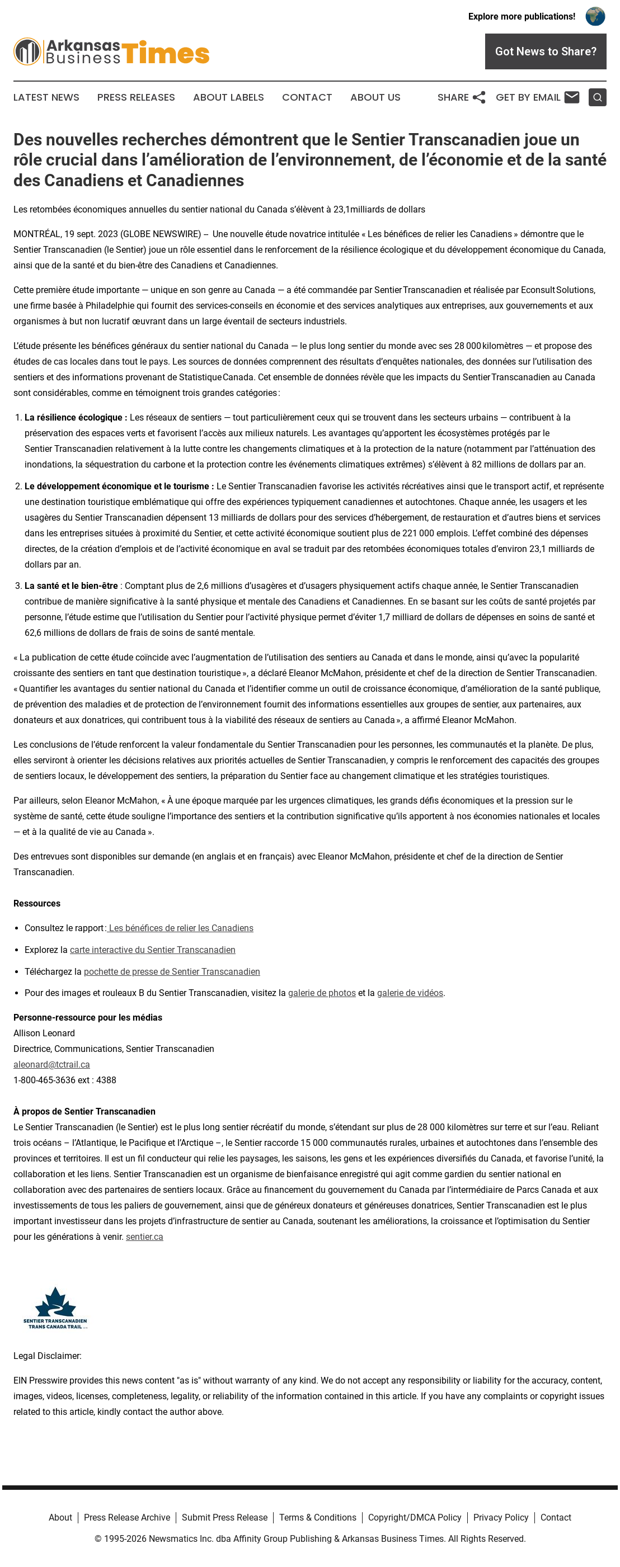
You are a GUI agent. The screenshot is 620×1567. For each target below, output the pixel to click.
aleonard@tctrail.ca (51, 1064)
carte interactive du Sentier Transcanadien (153, 950)
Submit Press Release (224, 1517)
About (60, 1517)
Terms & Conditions (317, 1517)
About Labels (228, 97)
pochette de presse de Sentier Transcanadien (172, 971)
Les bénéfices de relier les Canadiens (180, 928)
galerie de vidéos (410, 993)
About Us (375, 97)
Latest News (46, 97)
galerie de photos (322, 993)
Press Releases (136, 97)
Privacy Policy (501, 1517)
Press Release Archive (127, 1517)
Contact (307, 97)
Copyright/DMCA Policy (415, 1517)
